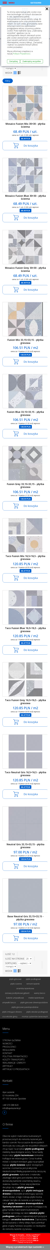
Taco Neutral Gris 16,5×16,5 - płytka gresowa (25, 774)
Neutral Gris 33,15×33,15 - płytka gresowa (25, 846)
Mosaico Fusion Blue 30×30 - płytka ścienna (25, 197)
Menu (12, 2)
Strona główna (12, 1040)
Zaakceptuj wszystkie (31, 61)
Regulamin (9, 1049)
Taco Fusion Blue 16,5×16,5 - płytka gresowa (25, 629)
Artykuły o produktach (16, 1069)
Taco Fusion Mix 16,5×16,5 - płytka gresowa (25, 557)
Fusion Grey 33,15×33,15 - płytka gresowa (25, 485)
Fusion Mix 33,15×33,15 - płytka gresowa (25, 341)
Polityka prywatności (15, 1056)
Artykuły (8, 1066)
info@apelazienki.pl (12, 1108)
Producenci (9, 1046)
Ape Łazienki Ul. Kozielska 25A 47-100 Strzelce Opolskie (14, 1095)
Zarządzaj (13, 61)
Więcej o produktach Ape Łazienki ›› (25, 1246)
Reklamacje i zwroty (14, 1062)
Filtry (7, 80)
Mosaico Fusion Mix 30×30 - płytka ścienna (25, 125)
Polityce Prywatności (21, 53)
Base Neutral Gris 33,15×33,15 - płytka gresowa (25, 918)
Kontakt (7, 1053)
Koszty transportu (14, 1059)
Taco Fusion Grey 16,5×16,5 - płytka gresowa (25, 701)
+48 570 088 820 (11, 1105)
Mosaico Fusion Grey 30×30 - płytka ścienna (25, 269)
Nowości (8, 1043)
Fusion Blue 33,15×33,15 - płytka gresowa (25, 413)
